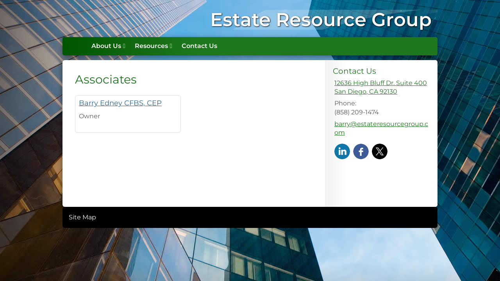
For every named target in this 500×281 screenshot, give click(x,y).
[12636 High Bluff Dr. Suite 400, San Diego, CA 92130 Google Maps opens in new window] (380, 87)
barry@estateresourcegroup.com (381, 128)
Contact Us (199, 46)
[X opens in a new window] (380, 151)
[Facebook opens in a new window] (361, 151)
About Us (106, 46)
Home (78, 46)
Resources (151, 46)
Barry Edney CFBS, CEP (120, 103)
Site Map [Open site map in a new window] (82, 217)
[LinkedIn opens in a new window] (342, 151)
